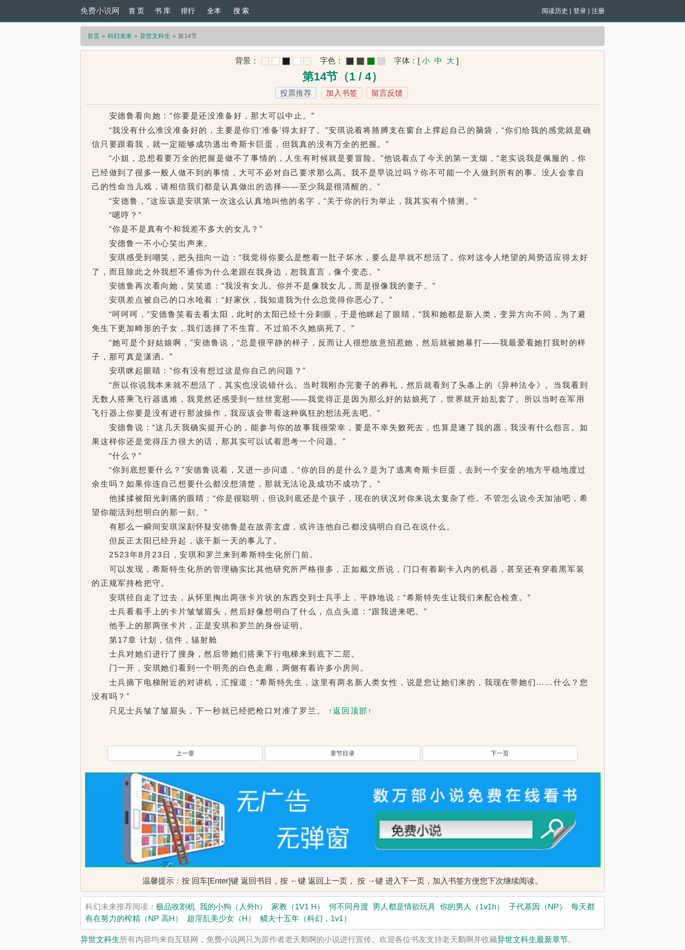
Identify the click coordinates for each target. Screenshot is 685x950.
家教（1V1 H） (298, 906)
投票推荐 (295, 93)
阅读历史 (555, 10)
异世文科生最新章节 (532, 939)
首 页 (136, 10)
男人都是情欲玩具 (404, 906)
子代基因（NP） (538, 906)
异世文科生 (155, 35)
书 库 (162, 10)
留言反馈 (387, 93)
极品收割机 (175, 906)
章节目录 (342, 753)
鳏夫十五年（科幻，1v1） (305, 918)
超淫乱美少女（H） (221, 918)
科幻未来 (119, 35)
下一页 (500, 753)
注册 (598, 10)
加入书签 (341, 93)
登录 (579, 10)
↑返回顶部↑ (350, 710)
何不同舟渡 (348, 906)
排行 (188, 10)
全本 (214, 10)
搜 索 (241, 10)
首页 (93, 35)
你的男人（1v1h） (472, 906)
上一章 (185, 753)
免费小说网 (100, 11)
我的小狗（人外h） (233, 906)
